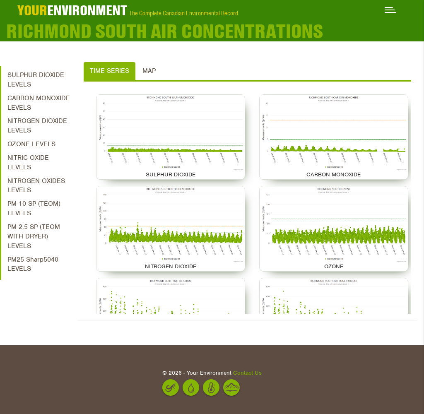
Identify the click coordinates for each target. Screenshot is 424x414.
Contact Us (247, 372)
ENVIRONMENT (72, 10)
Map (149, 71)
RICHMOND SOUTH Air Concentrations (164, 31)
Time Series (109, 71)
